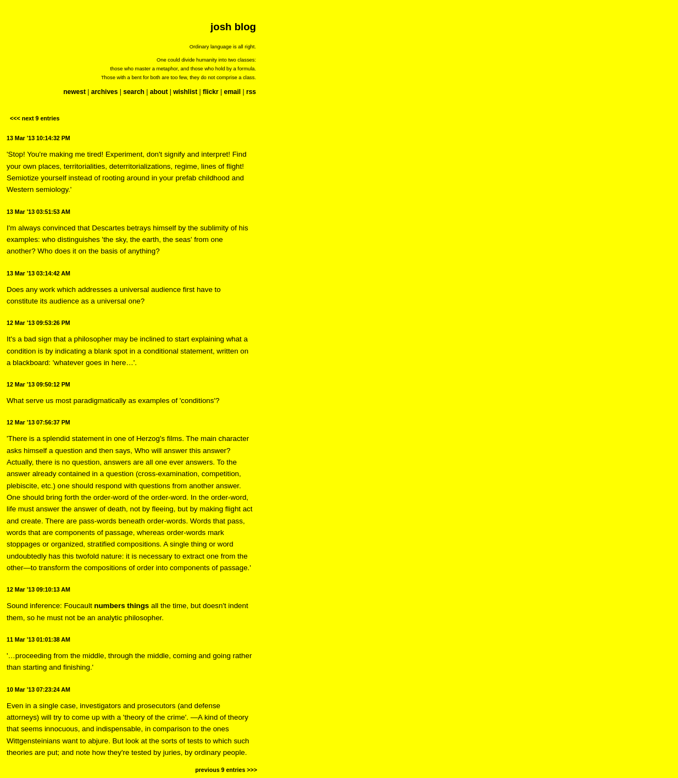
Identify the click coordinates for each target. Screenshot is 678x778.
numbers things (121, 606)
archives (104, 92)
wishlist (185, 92)
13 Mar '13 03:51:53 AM (38, 211)
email (232, 92)
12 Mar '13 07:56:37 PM (38, 422)
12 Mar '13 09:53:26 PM (38, 322)
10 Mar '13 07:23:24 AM (38, 689)
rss (251, 92)
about (159, 92)
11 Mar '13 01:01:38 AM (38, 639)
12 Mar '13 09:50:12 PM (38, 384)
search (134, 92)
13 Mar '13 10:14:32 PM (38, 138)
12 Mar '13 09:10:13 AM (38, 589)
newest (74, 92)
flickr (211, 92)
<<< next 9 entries (34, 118)
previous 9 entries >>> (226, 769)
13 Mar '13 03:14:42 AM (38, 273)
